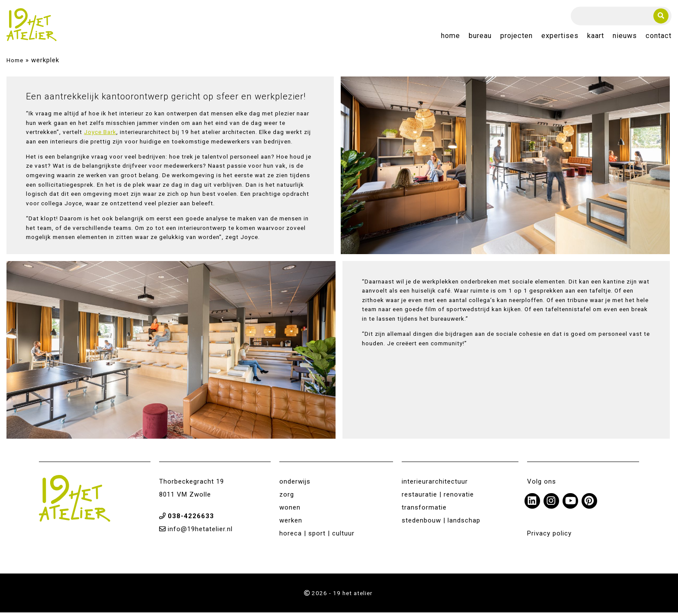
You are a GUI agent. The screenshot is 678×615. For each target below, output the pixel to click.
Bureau (480, 37)
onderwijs (294, 484)
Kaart (595, 37)
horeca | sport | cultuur (317, 536)
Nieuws (625, 37)
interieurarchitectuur (435, 484)
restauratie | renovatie (438, 497)
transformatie (424, 510)
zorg (286, 497)
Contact (659, 37)
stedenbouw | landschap (441, 523)
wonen (290, 510)
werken (290, 523)
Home (450, 37)
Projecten (516, 37)
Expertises (560, 37)
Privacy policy (549, 536)
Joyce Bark (100, 134)
